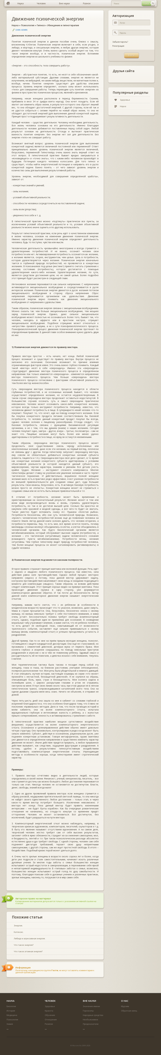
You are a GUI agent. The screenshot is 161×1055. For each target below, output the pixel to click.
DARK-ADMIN (21, 30)
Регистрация (118, 46)
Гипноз (41, 25)
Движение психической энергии (48, 19)
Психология (27, 25)
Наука (15, 25)
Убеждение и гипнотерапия (63, 25)
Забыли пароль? (120, 42)
